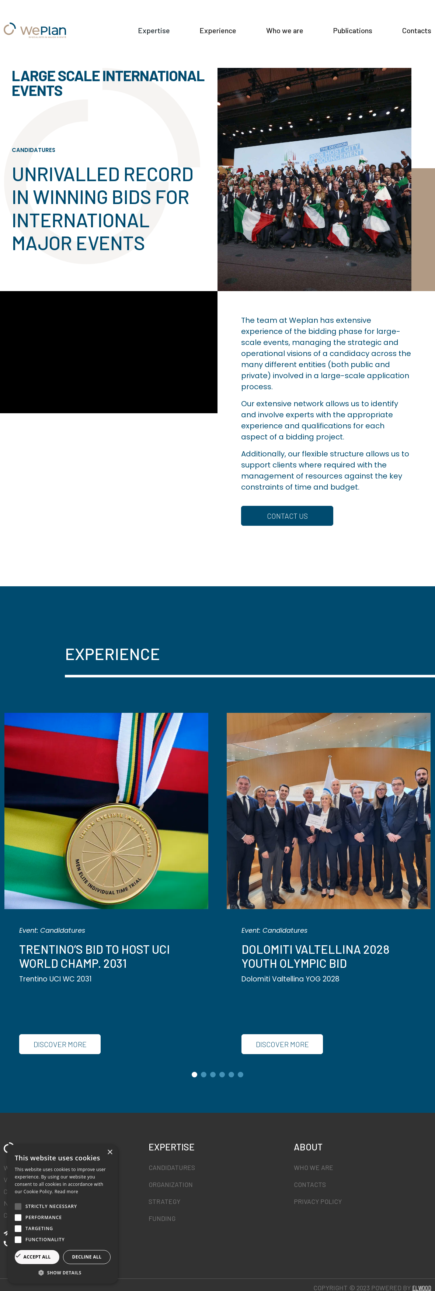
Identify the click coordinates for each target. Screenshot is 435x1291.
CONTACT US (287, 515)
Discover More (60, 1044)
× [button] (109, 1152)
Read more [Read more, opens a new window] (66, 1191)
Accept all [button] (37, 1257)
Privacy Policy (318, 1201)
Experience (266, 22)
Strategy (164, 1201)
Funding (162, 1218)
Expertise (197, 22)
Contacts (416, 37)
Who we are (338, 22)
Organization (171, 1184)
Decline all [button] (87, 1257)
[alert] (62, 1214)
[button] (63, 1272)
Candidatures (172, 1167)
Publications (411, 22)
